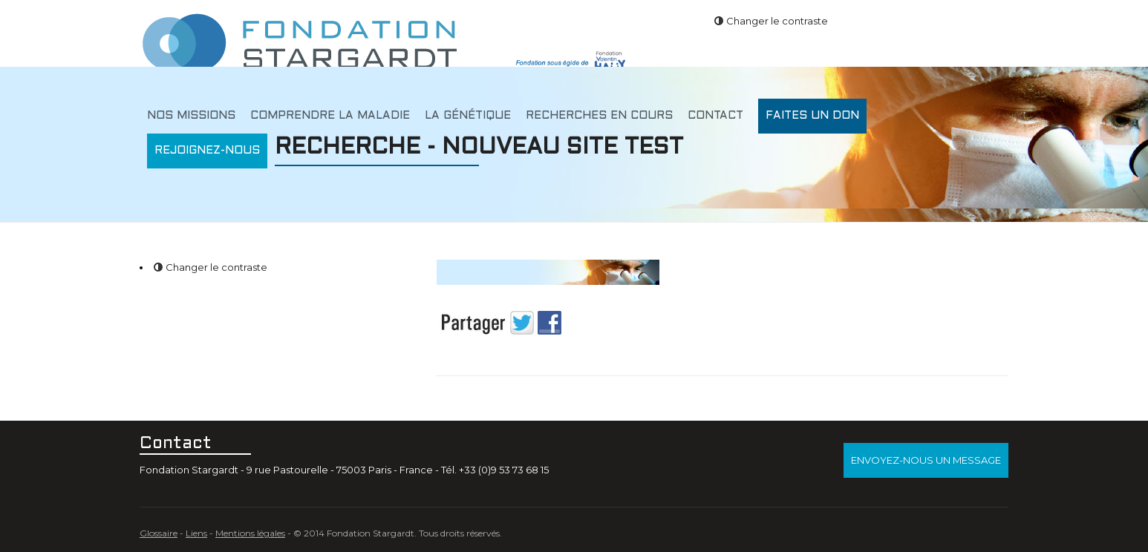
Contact (715, 116)
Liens (196, 533)
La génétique (468, 116)
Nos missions (191, 116)
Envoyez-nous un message (926, 460)
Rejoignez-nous (207, 150)
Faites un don (812, 116)
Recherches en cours (599, 116)
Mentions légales (250, 533)
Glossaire (158, 533)
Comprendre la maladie (330, 116)
